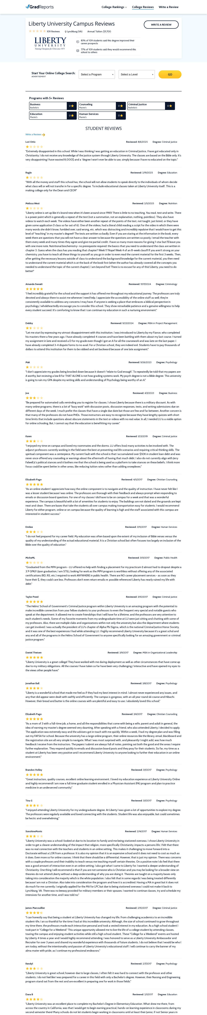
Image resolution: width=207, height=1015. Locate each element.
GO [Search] (170, 74)
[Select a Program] (97, 74)
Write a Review (161, 24)
